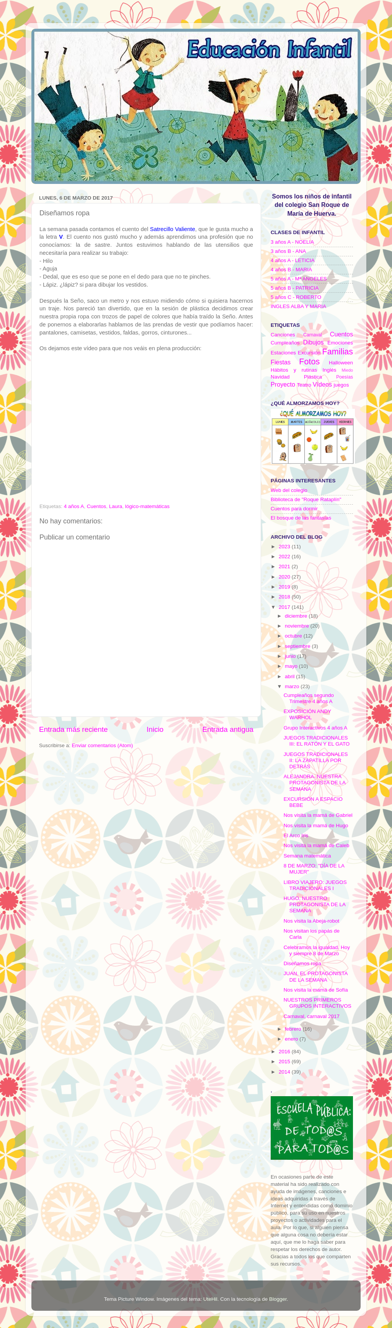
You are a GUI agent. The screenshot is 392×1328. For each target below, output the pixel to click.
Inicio (155, 729)
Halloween (341, 363)
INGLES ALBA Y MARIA (298, 306)
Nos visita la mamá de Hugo (316, 825)
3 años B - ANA (288, 251)
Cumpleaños (285, 343)
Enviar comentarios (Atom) (102, 745)
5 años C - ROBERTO (296, 297)
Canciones (283, 335)
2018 (285, 597)
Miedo (347, 370)
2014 (285, 1072)
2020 (285, 577)
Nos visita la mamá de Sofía (316, 990)
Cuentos (96, 506)
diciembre (297, 616)
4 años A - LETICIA (293, 260)
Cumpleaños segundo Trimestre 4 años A (309, 698)
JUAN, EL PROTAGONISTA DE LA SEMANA (316, 976)
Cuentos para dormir (294, 509)
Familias (337, 351)
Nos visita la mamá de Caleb (317, 845)
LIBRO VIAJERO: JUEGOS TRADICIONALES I (315, 885)
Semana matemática (307, 856)
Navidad (280, 377)
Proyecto (283, 384)
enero (292, 1039)
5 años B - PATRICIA (295, 288)
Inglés (329, 370)
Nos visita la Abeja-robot (312, 921)
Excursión (309, 353)
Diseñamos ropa (302, 963)
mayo (292, 666)
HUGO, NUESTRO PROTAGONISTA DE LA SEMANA (315, 904)
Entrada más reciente (73, 729)
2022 (285, 556)
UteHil (210, 1299)
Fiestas (281, 362)
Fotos (309, 361)
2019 (285, 587)
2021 (285, 566)
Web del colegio (289, 490)
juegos (341, 385)
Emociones (340, 343)
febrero (294, 1029)
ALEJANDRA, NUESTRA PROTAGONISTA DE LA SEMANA (315, 783)
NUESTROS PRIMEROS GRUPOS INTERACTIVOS (317, 1003)
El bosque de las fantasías (301, 518)
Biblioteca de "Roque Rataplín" (306, 499)
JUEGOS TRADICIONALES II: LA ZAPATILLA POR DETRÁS (316, 760)
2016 (285, 1051)
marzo (293, 686)
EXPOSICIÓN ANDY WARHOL (307, 714)
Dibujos (313, 342)
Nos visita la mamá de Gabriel (318, 815)
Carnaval (312, 335)
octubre (294, 636)
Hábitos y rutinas (294, 370)
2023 (285, 546)
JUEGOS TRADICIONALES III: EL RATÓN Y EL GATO (317, 741)
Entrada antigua (228, 729)
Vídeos (322, 384)
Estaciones (283, 353)
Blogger (278, 1299)
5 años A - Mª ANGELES (299, 279)
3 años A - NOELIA (292, 242)
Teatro (304, 385)
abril (290, 676)
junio (291, 656)
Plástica (313, 377)
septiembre (298, 646)
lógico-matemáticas (147, 506)
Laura (115, 506)
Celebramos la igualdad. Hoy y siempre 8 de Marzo (317, 950)
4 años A (74, 506)
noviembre (297, 626)
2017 (285, 607)
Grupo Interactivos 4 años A (316, 728)
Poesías (344, 377)
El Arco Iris (296, 835)
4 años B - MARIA (291, 269)
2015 (285, 1061)
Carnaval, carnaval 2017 (312, 1016)
